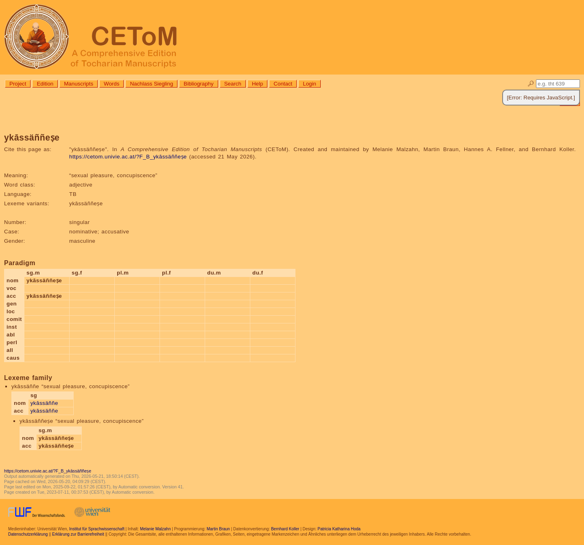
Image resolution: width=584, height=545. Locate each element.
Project (17, 84)
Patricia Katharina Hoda (339, 529)
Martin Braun (218, 529)
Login (309, 84)
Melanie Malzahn (155, 529)
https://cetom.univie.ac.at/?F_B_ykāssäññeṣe (128, 157)
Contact (282, 84)
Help (257, 84)
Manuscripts (78, 84)
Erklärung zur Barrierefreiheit (78, 534)
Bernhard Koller (285, 529)
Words (111, 84)
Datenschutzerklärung (28, 534)
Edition (45, 84)
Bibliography (198, 84)
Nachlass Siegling (151, 84)
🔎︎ (530, 84)
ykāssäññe (44, 403)
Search (232, 84)
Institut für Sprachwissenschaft (97, 529)
